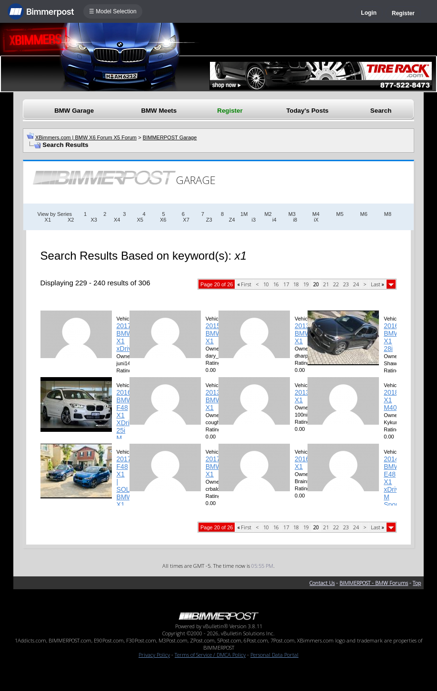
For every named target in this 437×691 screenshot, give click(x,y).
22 (336, 284)
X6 (163, 220)
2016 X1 (302, 462)
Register (403, 13)
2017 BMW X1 (214, 466)
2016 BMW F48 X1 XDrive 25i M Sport (127, 419)
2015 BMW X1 (214, 333)
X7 (186, 220)
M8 (387, 214)
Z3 (209, 220)
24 (356, 284)
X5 (140, 220)
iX (316, 220)
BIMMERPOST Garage (170, 137)
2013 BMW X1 (303, 333)
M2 (267, 214)
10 (266, 284)
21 (326, 284)
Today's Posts (307, 110)
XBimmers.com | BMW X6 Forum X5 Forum (86, 137)
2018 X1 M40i (391, 400)
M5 (339, 214)
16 (276, 284)
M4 (315, 214)
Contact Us (322, 582)
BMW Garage (74, 110)
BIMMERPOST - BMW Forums (373, 582)
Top (417, 582)
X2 (71, 220)
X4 (117, 220)
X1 (48, 220)
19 (306, 284)
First (244, 284)
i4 (274, 220)
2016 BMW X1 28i (392, 337)
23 (346, 284)
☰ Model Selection (113, 11)
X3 (93, 220)
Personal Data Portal (274, 654)
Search (380, 110)
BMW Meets (159, 110)
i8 (295, 220)
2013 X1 (302, 396)
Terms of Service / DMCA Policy (210, 654)
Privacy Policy (154, 654)
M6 (363, 214)
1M (244, 214)
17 (286, 284)
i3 (254, 220)
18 (296, 284)
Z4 (232, 220)
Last (377, 284)
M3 (292, 214)
